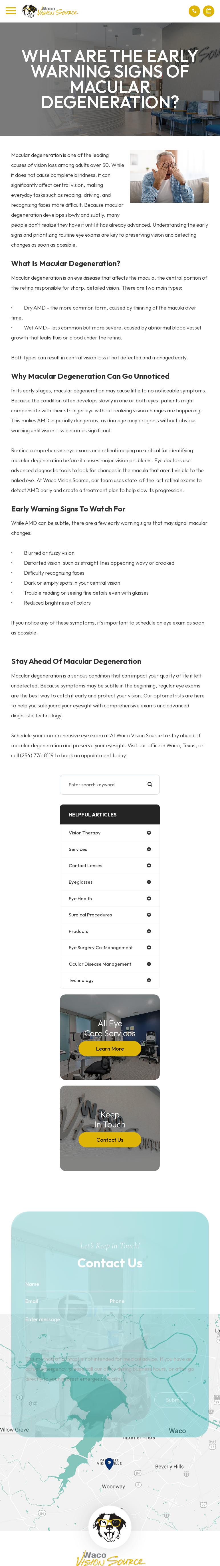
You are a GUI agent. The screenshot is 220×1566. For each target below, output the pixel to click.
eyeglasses (80, 882)
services (78, 849)
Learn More (110, 1048)
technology (81, 980)
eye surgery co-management (101, 947)
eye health (80, 898)
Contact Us (109, 1139)
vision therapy (85, 833)
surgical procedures (90, 915)
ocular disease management (100, 964)
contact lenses (85, 865)
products (78, 931)
